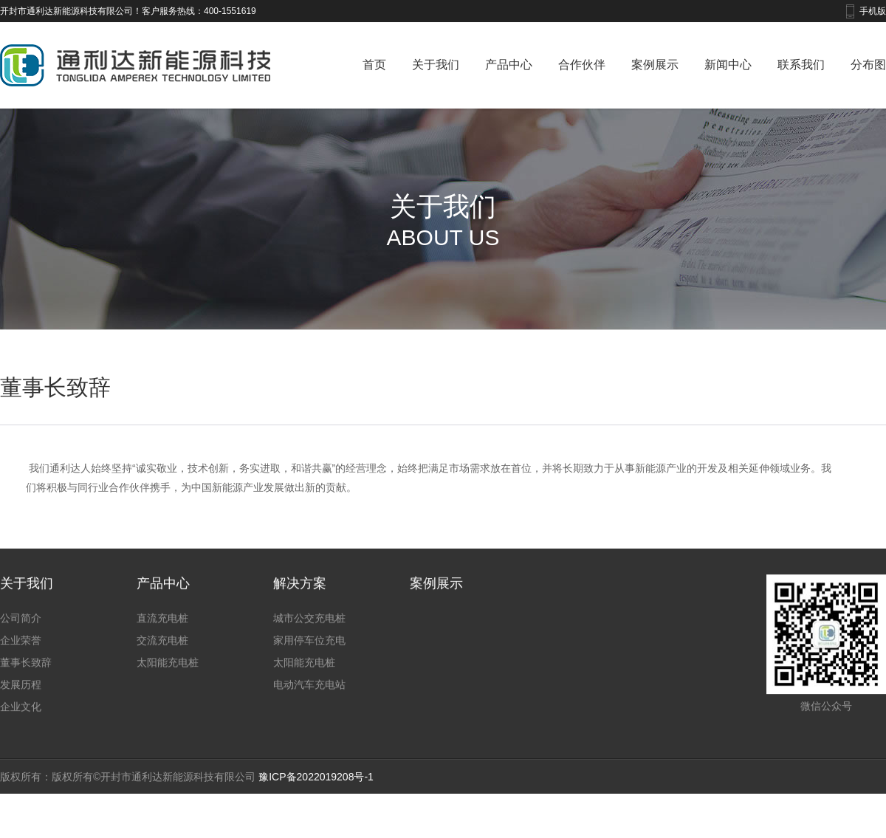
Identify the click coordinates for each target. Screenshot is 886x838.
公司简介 (20, 647)
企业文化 (20, 735)
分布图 (868, 64)
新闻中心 (728, 64)
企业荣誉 (20, 669)
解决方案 (299, 612)
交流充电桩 (162, 669)
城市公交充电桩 (309, 647)
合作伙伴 (581, 64)
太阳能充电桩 (168, 691)
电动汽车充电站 (309, 713)
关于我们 (435, 64)
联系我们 (801, 64)
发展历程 (20, 713)
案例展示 (655, 64)
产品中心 (508, 64)
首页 (374, 64)
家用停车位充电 (309, 669)
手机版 (872, 11)
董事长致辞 (26, 691)
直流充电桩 (162, 647)
